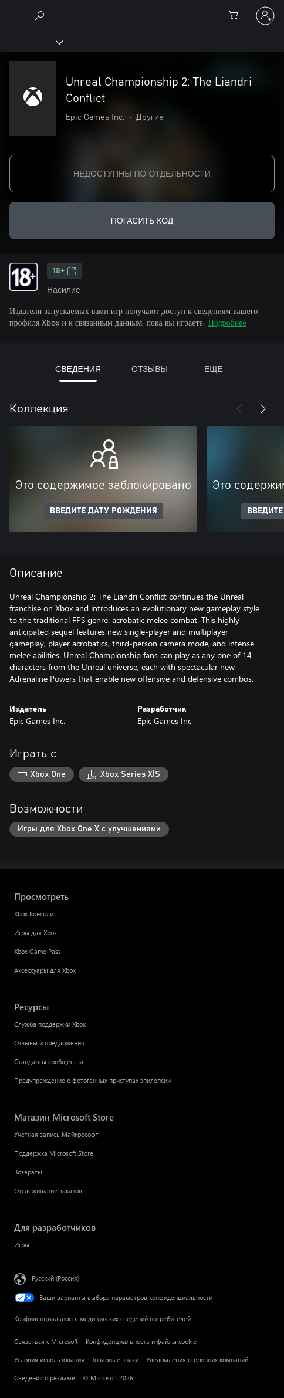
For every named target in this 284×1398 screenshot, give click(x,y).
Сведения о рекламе (44, 1378)
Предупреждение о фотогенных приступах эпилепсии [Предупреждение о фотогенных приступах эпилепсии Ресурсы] (92, 1080)
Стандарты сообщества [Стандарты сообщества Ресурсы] (48, 1061)
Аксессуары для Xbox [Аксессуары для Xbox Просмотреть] (45, 970)
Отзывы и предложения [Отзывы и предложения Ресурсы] (49, 1043)
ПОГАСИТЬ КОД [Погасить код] (142, 220)
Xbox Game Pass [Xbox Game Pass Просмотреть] (37, 951)
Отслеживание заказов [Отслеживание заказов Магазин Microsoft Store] (48, 1190)
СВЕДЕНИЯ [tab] (78, 368)
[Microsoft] (141, 9)
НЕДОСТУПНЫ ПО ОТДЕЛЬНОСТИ (142, 173)
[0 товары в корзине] (237, 16)
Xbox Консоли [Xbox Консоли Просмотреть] (33, 914)
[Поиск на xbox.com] (41, 15)
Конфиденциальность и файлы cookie (141, 1341)
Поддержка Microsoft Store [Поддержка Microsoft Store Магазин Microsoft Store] (53, 1153)
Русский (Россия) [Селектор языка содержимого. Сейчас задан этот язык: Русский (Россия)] (55, 1278)
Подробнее (227, 322)
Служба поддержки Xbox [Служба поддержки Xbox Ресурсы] (50, 1024)
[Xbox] (31, 42)
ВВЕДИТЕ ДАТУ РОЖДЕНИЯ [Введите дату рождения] (103, 511)
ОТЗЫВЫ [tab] (149, 368)
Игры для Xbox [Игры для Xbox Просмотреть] (35, 932)
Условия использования (49, 1359)
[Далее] (263, 409)
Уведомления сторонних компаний (197, 1359)
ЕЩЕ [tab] (213, 368)
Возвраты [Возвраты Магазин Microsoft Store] (28, 1172)
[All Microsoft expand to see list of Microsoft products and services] (15, 16)
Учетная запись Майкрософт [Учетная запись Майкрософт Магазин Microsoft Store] (56, 1134)
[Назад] (239, 409)
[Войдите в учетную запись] (265, 16)
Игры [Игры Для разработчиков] (21, 1244)
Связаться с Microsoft (46, 1341)
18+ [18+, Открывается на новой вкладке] (64, 271)
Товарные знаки (115, 1359)
